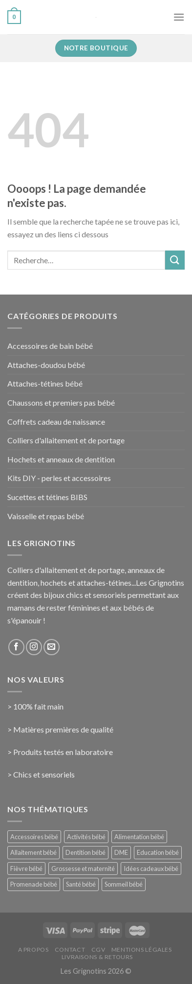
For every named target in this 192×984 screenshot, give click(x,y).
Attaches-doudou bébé (46, 364)
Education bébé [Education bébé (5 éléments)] (158, 852)
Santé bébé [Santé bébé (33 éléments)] (81, 884)
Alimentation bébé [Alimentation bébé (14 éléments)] (139, 837)
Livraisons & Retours (97, 957)
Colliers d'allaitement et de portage (66, 440)
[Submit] (175, 260)
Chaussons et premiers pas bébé (61, 402)
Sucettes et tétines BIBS (47, 497)
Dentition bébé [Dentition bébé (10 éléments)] (85, 852)
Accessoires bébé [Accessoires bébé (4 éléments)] (34, 837)
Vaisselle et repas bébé (45, 516)
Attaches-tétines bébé (45, 383)
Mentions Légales (141, 949)
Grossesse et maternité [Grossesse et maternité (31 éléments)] (83, 868)
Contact (70, 949)
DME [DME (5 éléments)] (121, 852)
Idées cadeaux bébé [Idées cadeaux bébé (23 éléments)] (151, 868)
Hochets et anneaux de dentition (61, 459)
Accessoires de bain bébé (50, 345)
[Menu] (179, 17)
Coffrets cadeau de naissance (56, 421)
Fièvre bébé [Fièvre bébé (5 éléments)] (26, 868)
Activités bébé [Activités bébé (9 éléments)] (86, 837)
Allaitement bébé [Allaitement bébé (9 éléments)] (33, 852)
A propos (33, 949)
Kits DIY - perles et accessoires (59, 477)
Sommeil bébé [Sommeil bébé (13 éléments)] (124, 884)
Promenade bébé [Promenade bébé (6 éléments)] (33, 884)
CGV (98, 949)
